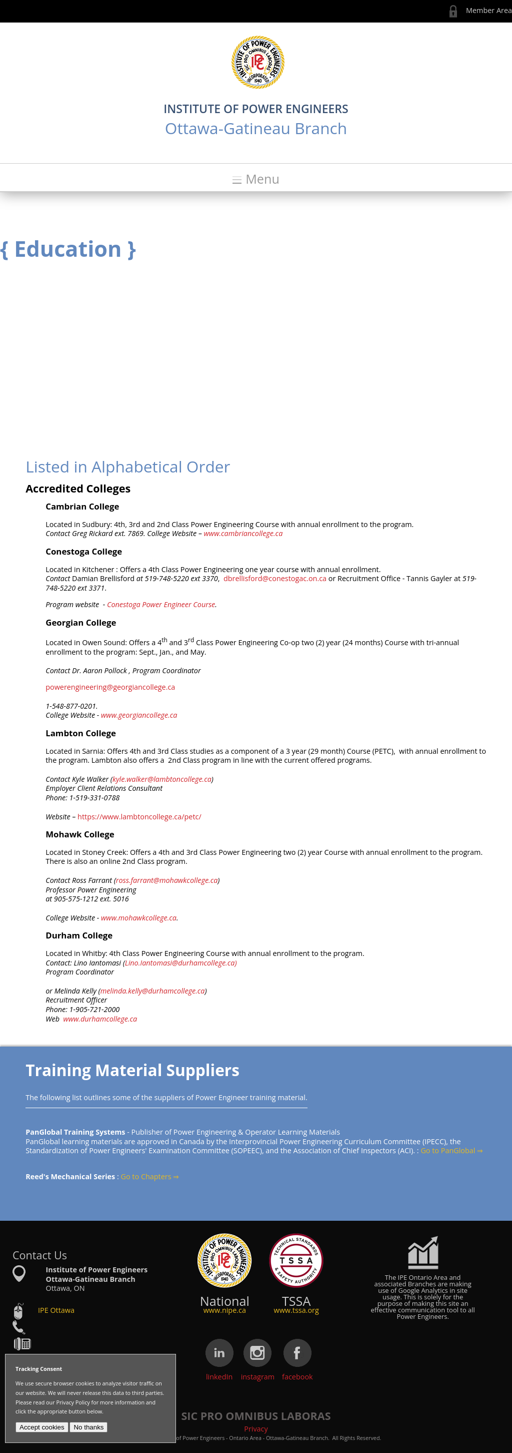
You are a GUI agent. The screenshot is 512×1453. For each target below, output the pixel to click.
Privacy (256, 1428)
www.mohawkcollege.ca (137, 917)
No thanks (89, 1427)
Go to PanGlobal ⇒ (451, 1150)
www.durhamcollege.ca (100, 1019)
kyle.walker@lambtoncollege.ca (162, 779)
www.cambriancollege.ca (242, 533)
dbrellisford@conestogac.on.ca (275, 578)
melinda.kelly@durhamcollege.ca (152, 991)
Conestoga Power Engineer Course (161, 604)
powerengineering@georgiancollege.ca (110, 687)
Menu (263, 179)
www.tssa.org (296, 1310)
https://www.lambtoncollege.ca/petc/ (140, 816)
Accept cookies (42, 1427)
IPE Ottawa (56, 1310)
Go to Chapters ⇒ (150, 1176)
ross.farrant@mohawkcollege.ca (167, 880)
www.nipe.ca (225, 1310)
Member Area (489, 10)
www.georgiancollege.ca (139, 715)
